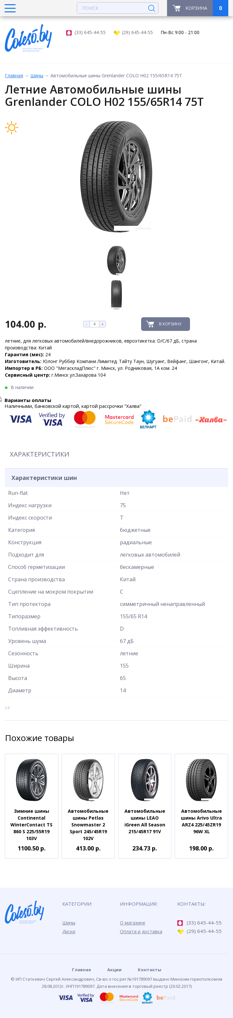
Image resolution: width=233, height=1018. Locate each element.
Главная (14, 75)
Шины (36, 75)
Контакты (149, 970)
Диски (68, 931)
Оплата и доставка (141, 931)
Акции (114, 970)
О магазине (132, 923)
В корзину (170, 324)
